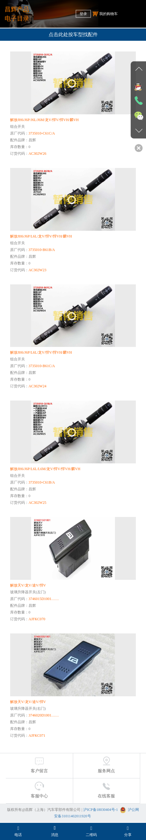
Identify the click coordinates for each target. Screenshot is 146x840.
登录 (83, 14)
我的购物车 (105, 13)
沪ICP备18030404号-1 (100, 810)
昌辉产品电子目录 (17, 14)
